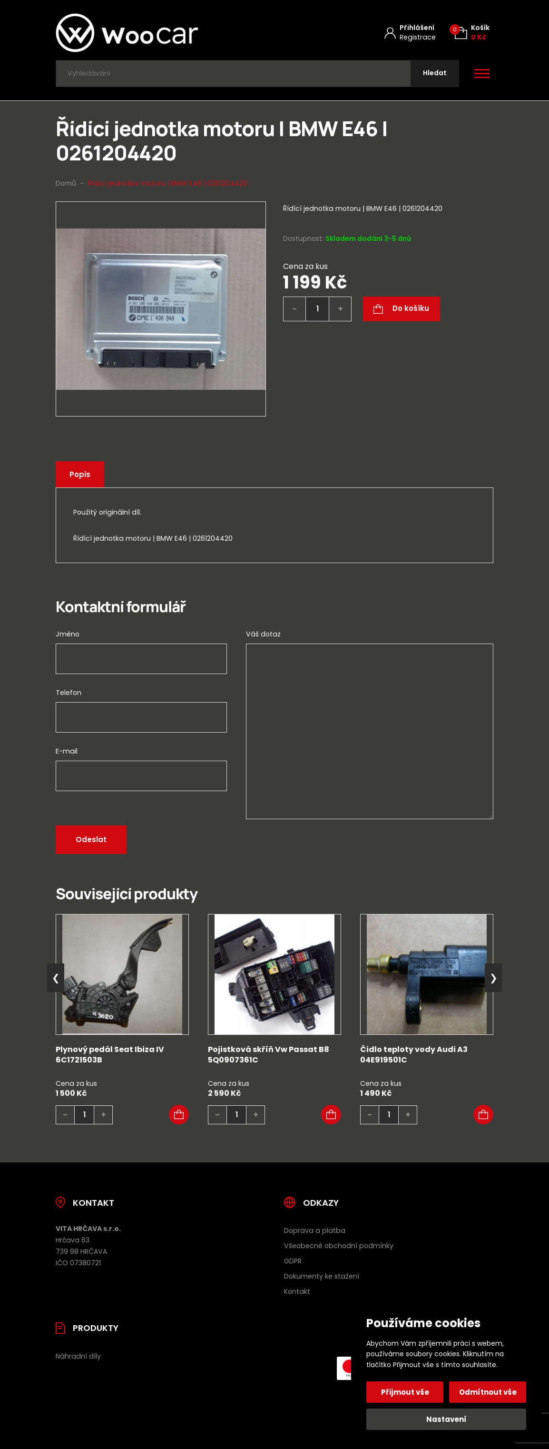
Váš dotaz (263, 634)
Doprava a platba (314, 1230)
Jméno (67, 634)
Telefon (68, 692)
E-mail (67, 751)
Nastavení (446, 1419)
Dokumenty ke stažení (321, 1276)
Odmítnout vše (488, 1392)
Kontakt (297, 1291)
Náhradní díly (78, 1356)
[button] (179, 1115)
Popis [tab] (79, 474)
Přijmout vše (405, 1392)
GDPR (293, 1261)
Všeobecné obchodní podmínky (338, 1246)
